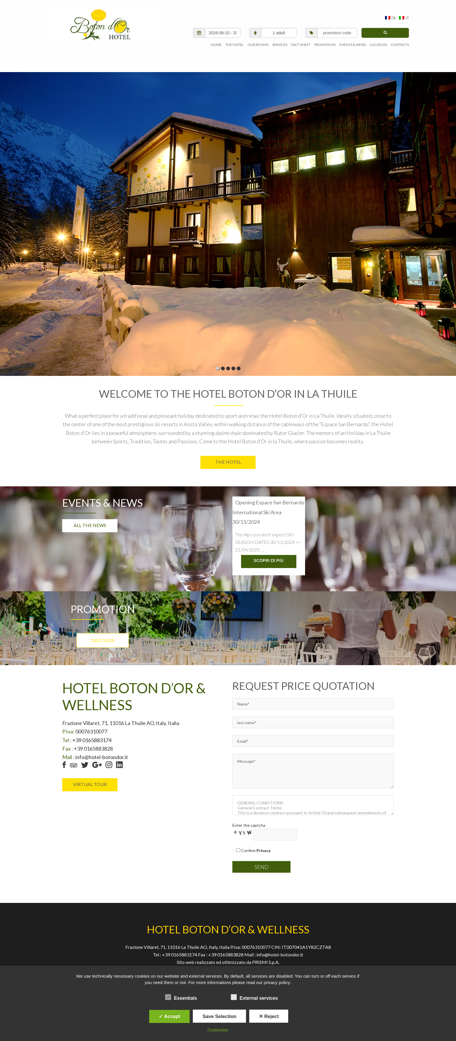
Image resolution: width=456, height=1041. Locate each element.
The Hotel (228, 454)
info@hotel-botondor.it (101, 750)
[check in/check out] (223, 25)
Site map (272, 962)
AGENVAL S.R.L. (104, 25)
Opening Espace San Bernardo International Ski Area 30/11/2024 (268, 503)
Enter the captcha (248, 818)
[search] (385, 25)
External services (254, 997)
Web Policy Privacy (237, 962)
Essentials (181, 997)
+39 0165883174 (91, 733)
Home (181, 962)
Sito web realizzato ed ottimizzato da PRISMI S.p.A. (228, 955)
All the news (90, 517)
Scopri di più (269, 553)
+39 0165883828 (226, 947)
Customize (217, 1029)
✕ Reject (269, 1016)
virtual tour (90, 777)
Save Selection (219, 1016)
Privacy (202, 962)
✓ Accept (169, 1016)
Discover (102, 633)
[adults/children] (279, 25)
